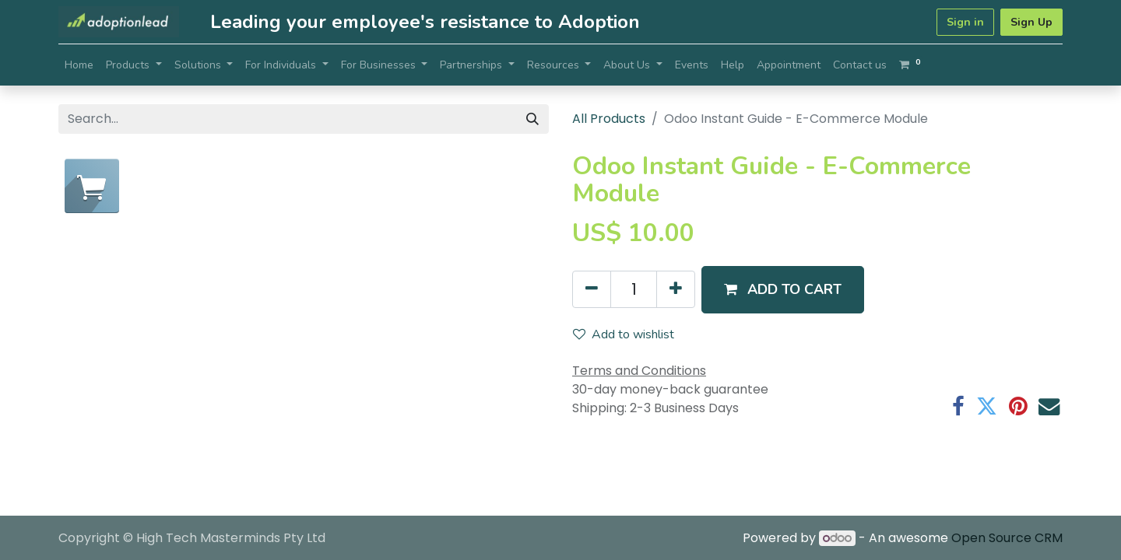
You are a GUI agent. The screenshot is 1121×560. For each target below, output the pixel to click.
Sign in (965, 22)
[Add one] (675, 289)
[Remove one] (591, 289)
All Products (608, 119)
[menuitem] (79, 65)
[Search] (532, 119)
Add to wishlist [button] (623, 334)
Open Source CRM (1007, 538)
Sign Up (1031, 22)
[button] (782, 289)
